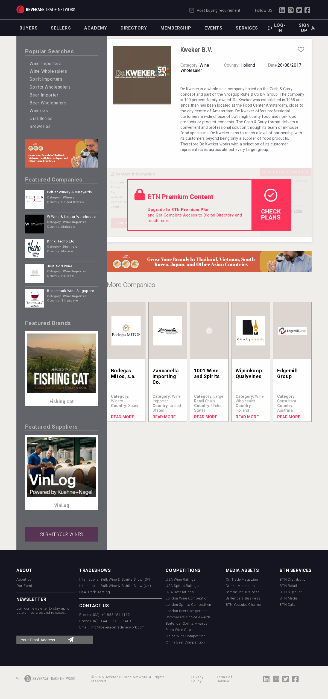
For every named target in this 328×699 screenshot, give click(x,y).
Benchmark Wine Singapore (70, 291)
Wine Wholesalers (48, 71)
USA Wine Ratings (181, 579)
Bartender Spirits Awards (186, 623)
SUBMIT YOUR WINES (61, 534)
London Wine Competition (187, 598)
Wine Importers (45, 63)
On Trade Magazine (242, 579)
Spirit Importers (46, 79)
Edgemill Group (287, 373)
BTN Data (287, 605)
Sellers (61, 28)
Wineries (39, 110)
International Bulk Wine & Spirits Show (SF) (114, 579)
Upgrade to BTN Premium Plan (179, 209)
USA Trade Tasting (94, 592)
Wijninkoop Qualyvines (249, 373)
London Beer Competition (186, 611)
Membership (175, 28)
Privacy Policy (197, 679)
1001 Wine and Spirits (207, 373)
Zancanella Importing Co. (165, 376)
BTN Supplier (291, 592)
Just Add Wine (59, 266)
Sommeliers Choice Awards (188, 617)
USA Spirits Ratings (182, 586)
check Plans (271, 205)
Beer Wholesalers (48, 103)
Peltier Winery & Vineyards (69, 192)
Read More (122, 417)
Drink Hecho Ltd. (61, 241)
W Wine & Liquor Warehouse (71, 217)
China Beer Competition (185, 642)
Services (247, 28)
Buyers (28, 28)
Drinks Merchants (240, 586)
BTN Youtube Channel (244, 605)
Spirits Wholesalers (50, 87)
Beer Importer (44, 95)
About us (23, 579)
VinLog (61, 505)
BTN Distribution (294, 579)
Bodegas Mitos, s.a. (123, 373)
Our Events (25, 586)
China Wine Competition (186, 636)
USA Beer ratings (180, 592)
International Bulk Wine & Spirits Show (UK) (115, 586)
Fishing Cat (61, 401)
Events (213, 28)
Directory (134, 28)
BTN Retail (288, 586)
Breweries (40, 126)
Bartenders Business (243, 598)
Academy (95, 28)
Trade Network (45, 9)
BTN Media (289, 598)
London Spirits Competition (188, 605)
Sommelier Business (243, 592)
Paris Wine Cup (178, 630)
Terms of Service (224, 679)
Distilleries (41, 118)
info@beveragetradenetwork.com (117, 627)
